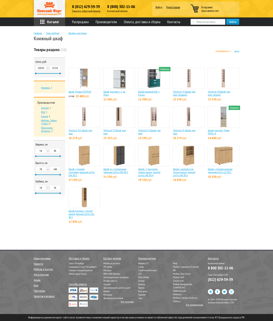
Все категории (127, 301)
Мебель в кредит (43, 269)
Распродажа (80, 21)
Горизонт (142, 294)
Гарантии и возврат (44, 296)
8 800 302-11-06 (220, 268)
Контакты (173, 21)
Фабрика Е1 (143, 263)
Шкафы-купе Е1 (110, 280)
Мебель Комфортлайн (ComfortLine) (182, 286)
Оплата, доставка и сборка (142, 21)
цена (236, 51)
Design (141, 280)
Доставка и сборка (79, 258)
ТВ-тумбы (107, 266)
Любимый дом (179, 290)
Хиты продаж (41, 275)
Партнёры (39, 291)
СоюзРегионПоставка (147, 270)
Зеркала (107, 284)
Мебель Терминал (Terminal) (186, 266)
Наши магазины (42, 258)
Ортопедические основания (115, 277)
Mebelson (177, 294)
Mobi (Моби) (143, 277)
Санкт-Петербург (76, 263)
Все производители (194, 304)
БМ (174, 270)
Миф (175, 263)
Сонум (141, 266)
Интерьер (107, 294)
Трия (140, 298)
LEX (140, 273)
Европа (141, 287)
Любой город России (78, 273)
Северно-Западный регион (81, 270)
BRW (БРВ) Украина (111, 273)
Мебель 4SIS (178, 277)
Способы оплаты (78, 284)
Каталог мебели (112, 258)
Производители (106, 21)
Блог (36, 285)
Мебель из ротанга (111, 263)
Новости (38, 264)
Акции (37, 280)
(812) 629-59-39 (220, 279)
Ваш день (142, 291)
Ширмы (106, 291)
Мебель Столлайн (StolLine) (185, 297)
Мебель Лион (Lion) (181, 273)
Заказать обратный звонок (86, 11)
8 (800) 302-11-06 (121, 6)
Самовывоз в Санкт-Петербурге (83, 266)
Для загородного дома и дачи (116, 287)
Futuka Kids (178, 280)
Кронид (141, 284)
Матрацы (107, 270)
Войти (159, 7)
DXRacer (177, 301)
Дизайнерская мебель (113, 298)
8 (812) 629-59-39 (86, 6)
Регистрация (173, 7)
